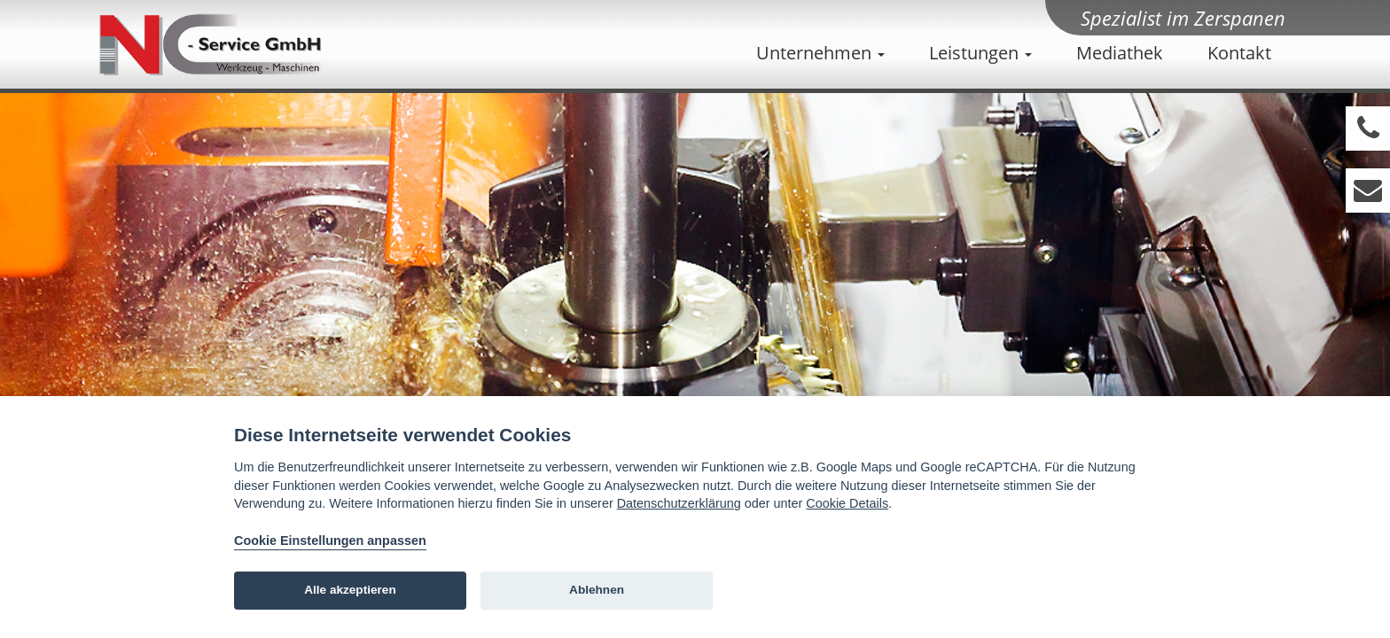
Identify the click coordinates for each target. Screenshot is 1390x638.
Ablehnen (596, 589)
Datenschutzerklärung (679, 503)
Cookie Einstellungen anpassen (330, 540)
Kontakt (1239, 53)
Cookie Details (847, 503)
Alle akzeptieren (350, 589)
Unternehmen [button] (820, 53)
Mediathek (1119, 53)
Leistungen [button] (980, 53)
